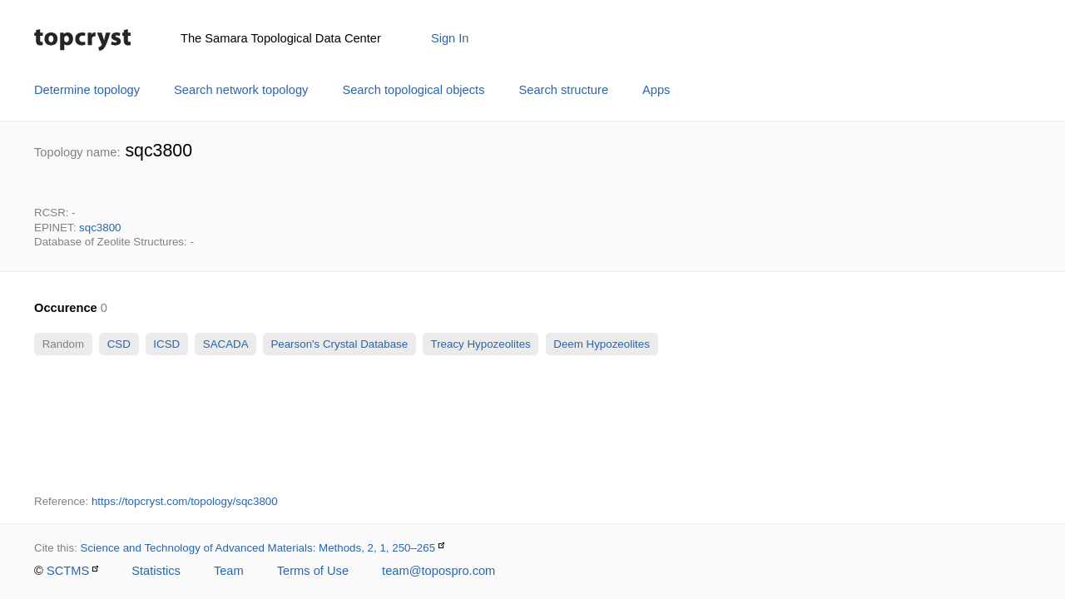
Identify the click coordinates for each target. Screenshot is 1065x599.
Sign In (450, 38)
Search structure (564, 90)
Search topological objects (413, 90)
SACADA (225, 344)
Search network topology (241, 90)
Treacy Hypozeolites (480, 344)
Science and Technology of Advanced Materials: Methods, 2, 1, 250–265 (258, 548)
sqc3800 (100, 227)
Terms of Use (313, 570)
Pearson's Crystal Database (339, 344)
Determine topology (87, 90)
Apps (656, 90)
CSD (119, 344)
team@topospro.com (438, 570)
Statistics (156, 570)
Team (229, 570)
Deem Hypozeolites (602, 344)
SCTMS (68, 570)
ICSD (167, 344)
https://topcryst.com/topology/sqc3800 (185, 501)
